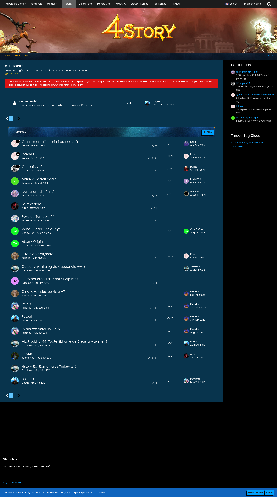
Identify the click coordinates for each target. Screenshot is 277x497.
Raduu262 (27, 283)
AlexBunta (27, 270)
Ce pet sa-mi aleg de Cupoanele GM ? (53, 266)
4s (232, 143)
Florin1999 (195, 179)
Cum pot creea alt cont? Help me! (50, 279)
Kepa (193, 142)
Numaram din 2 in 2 (38, 191)
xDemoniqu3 (29, 358)
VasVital (194, 192)
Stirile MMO (237, 146)
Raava (25, 146)
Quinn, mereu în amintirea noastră (50, 141)
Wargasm (156, 101)
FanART (28, 354)
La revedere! (32, 204)
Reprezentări (29, 101)
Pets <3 (28, 304)
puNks (193, 167)
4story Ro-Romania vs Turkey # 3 (49, 366)
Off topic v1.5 (32, 166)
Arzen (25, 208)
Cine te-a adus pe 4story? (43, 291)
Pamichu (26, 308)
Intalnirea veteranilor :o (41, 329)
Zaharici (26, 258)
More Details (255, 493)
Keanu (25, 196)
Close (269, 493)
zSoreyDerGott (30, 221)
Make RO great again (39, 179)
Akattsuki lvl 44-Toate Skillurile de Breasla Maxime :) (64, 341)
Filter (207, 132)
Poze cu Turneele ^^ (38, 216)
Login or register (253, 4)
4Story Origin (32, 241)
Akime (25, 171)
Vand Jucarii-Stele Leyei (42, 229)
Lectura (28, 379)
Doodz (154, 105)
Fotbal (27, 316)
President (195, 292)
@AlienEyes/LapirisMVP (247, 143)
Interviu (28, 154)
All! (262, 143)
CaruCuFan (28, 233)
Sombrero (27, 183)
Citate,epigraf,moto (37, 254)
